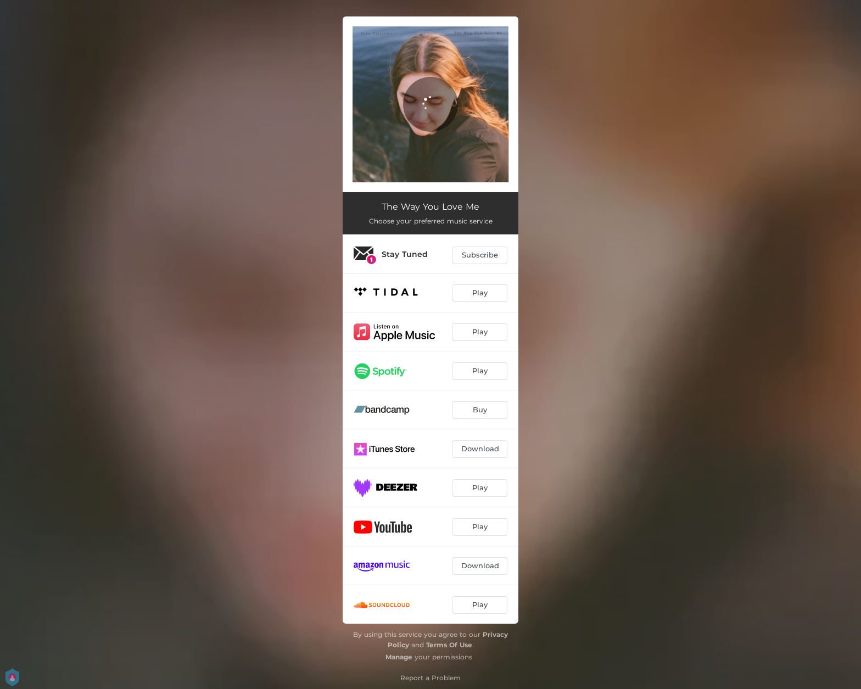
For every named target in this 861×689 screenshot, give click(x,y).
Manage (398, 657)
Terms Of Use (449, 645)
